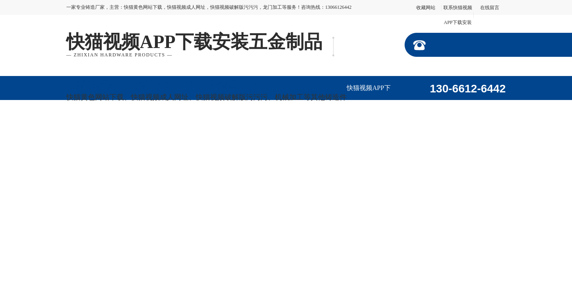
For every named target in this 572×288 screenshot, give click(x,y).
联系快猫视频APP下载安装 (308, 134)
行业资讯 (220, 129)
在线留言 (489, 7)
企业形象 (88, 129)
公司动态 (176, 129)
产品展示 (456, 105)
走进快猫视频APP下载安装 (412, 110)
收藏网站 (425, 7)
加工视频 (132, 129)
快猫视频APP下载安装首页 (368, 92)
